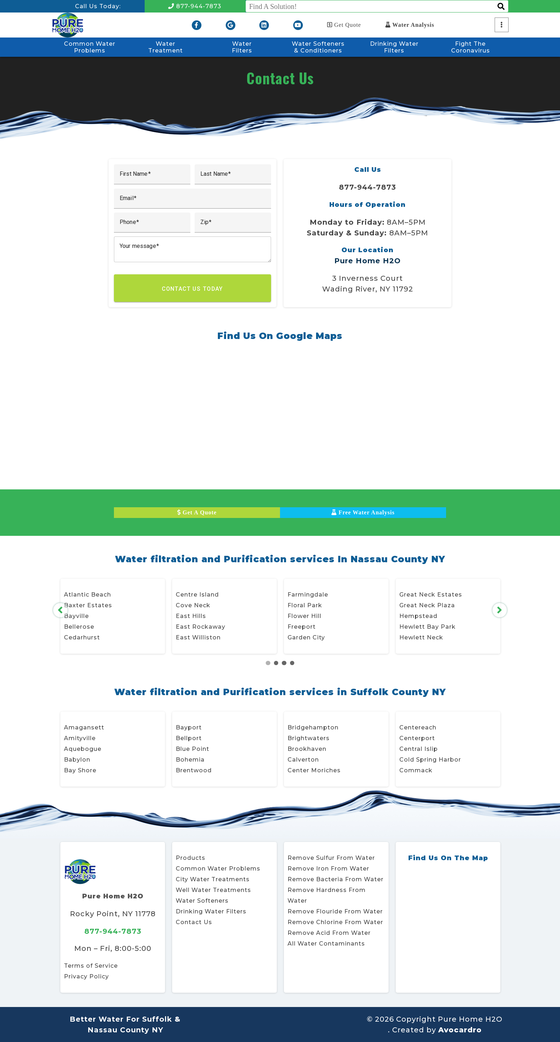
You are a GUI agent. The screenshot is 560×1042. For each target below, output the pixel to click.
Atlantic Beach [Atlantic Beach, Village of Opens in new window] (87, 594)
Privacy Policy (86, 976)
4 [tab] (292, 663)
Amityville (80, 738)
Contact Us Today (192, 288)
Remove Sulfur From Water (331, 857)
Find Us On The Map (448, 858)
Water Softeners (202, 900)
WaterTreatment (165, 47)
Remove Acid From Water (329, 932)
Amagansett (84, 727)
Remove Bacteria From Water (336, 879)
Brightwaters (309, 738)
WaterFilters (242, 47)
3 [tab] (284, 663)
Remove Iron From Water (328, 868)
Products (190, 857)
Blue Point (192, 749)
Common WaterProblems (89, 47)
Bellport (189, 738)
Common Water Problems (218, 868)
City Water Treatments (213, 879)
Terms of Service (91, 965)
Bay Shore (80, 770)
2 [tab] (276, 663)
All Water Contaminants (326, 943)
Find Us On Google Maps (280, 335)
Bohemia (190, 759)
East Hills (191, 616)
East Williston (198, 637)
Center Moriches (314, 770)
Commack (415, 770)
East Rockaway (200, 626)
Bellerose (79, 626)
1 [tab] (268, 663)
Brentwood (194, 770)
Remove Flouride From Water (335, 911)
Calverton (303, 759)
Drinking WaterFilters (394, 47)
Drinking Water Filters (211, 911)
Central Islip (418, 749)
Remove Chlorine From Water (335, 922)
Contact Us (194, 922)
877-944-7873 (194, 6)
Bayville (76, 616)
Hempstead (418, 616)
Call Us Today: (98, 6)
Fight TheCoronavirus (470, 47)
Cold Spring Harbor (430, 759)
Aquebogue (82, 749)
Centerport (417, 738)
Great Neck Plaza (427, 605)
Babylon (77, 759)
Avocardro (460, 1030)
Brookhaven (307, 749)
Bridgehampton (313, 727)
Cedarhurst (82, 637)
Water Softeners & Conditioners (318, 47)
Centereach (417, 727)
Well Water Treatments (213, 890)
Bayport (189, 727)
